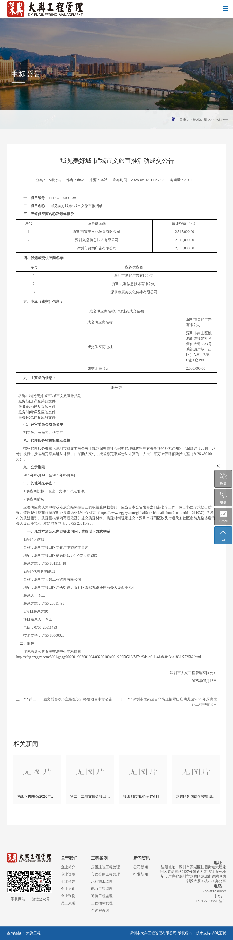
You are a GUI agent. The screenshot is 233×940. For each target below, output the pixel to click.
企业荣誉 (68, 881)
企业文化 (68, 889)
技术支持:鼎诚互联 (211, 933)
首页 (182, 120)
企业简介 (68, 867)
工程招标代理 (102, 903)
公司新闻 (140, 867)
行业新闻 (140, 874)
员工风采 (68, 903)
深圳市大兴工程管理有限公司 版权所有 (162, 933)
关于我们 (69, 858)
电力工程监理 (102, 889)
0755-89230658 (213, 891)
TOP (223, 535)
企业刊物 (68, 896)
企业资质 (68, 874)
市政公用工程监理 (105, 874)
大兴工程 (33, 933)
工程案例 (99, 858)
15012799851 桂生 (211, 901)
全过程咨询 (100, 910)
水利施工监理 (102, 881)
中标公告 (220, 120)
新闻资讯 (141, 858)
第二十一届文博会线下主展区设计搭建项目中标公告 (70, 699)
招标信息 (200, 120)
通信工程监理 (102, 896)
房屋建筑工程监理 (105, 867)
